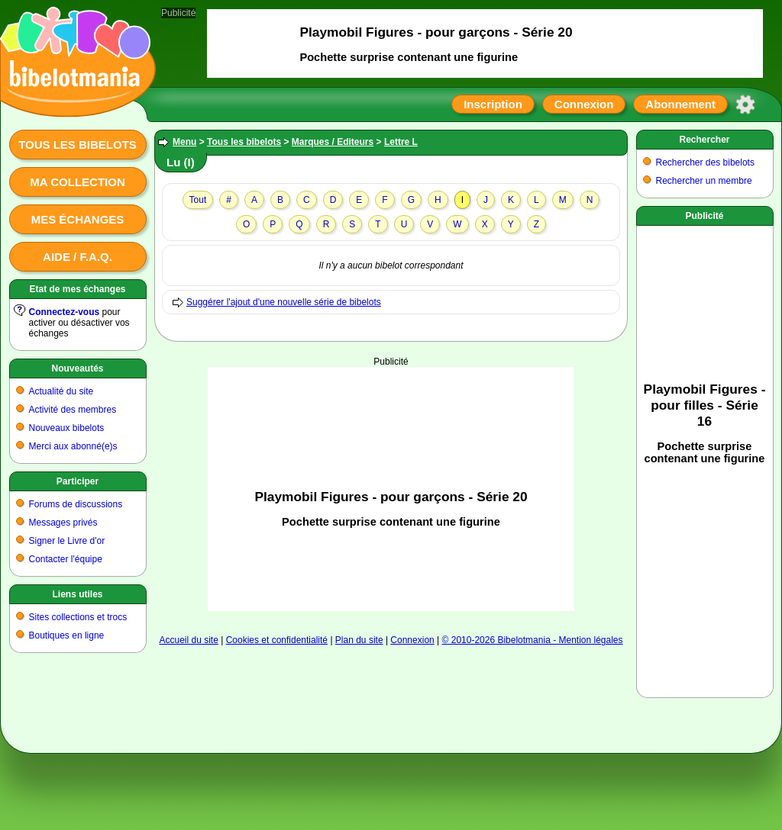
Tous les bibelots (77, 144)
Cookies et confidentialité (277, 640)
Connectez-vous (64, 312)
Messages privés (63, 522)
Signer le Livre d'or (67, 541)
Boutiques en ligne (67, 635)
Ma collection (77, 181)
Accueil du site (188, 640)
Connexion (584, 104)
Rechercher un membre (704, 180)
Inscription (493, 104)
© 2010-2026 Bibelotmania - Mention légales (532, 640)
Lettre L (401, 142)
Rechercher (704, 139)
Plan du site (359, 640)
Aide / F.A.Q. (77, 256)
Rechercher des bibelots (705, 162)
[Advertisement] (391, 474)
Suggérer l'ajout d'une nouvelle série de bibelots (283, 302)
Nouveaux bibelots (67, 428)
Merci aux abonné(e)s (73, 446)
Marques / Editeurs (332, 142)
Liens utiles (77, 594)
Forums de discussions (76, 504)
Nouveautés (77, 368)
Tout (198, 200)
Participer (78, 481)
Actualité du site (61, 391)
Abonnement (680, 104)
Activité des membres (73, 409)
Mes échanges (77, 219)
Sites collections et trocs (78, 617)
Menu (184, 142)
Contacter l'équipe (65, 559)
